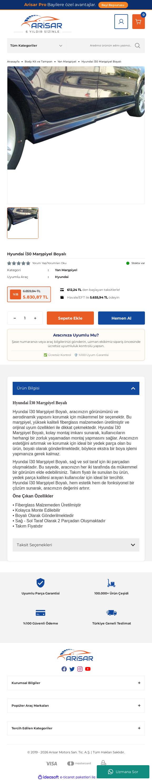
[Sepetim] (138, 21)
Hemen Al (121, 318)
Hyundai (62, 277)
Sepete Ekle (70, 318)
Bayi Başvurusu (113, 5)
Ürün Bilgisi (28, 387)
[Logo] (42, 24)
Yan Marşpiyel (66, 270)
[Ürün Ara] (105, 45)
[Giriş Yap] (121, 21)
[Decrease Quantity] (14, 318)
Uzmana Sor (123, 772)
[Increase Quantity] (35, 318)
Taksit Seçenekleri (34, 544)
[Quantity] (25, 318)
